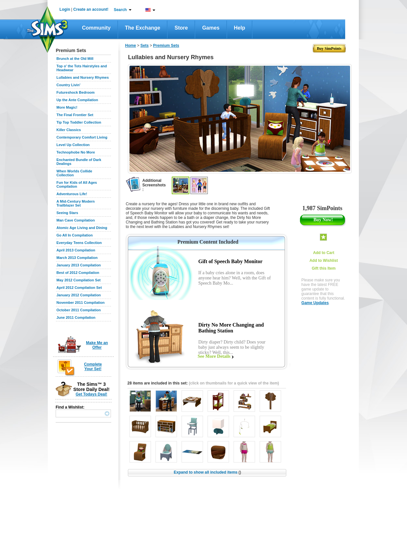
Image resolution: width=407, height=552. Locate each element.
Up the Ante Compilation (77, 100)
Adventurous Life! (72, 194)
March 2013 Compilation (77, 258)
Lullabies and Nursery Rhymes (83, 77)
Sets (145, 45)
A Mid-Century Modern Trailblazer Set (76, 203)
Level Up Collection (73, 145)
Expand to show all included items (207, 472)
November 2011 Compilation (81, 302)
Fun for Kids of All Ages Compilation (77, 184)
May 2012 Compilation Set (79, 280)
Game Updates (315, 303)
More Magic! (67, 107)
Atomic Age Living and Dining (82, 228)
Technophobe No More (76, 152)
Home (130, 45)
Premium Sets (166, 45)
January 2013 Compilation (79, 265)
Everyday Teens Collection (79, 243)
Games (210, 28)
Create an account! (90, 9)
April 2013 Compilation (76, 250)
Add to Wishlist (323, 260)
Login (65, 9)
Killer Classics (69, 130)
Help (239, 28)
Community (96, 28)
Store (181, 28)
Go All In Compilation (75, 235)
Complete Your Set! (93, 366)
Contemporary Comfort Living (82, 137)
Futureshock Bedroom (76, 92)
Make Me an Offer (97, 345)
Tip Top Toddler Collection (79, 122)
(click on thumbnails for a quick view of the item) (234, 383)
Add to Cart (323, 252)
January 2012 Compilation (79, 295)
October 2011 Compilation (79, 310)
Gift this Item (323, 268)
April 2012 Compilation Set (79, 287)
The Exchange (142, 28)
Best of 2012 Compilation (78, 273)
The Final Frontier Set (75, 115)
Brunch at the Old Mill (75, 59)
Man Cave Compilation (76, 220)
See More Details (214, 356)
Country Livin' (69, 85)
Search (120, 9)
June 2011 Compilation (76, 317)
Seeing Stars (67, 213)
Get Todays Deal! (91, 394)
